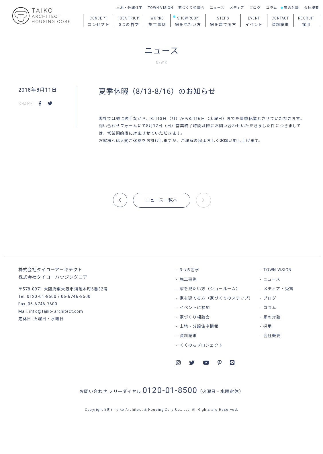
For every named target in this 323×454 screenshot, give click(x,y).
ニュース (217, 8)
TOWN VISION (160, 8)
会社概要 (311, 8)
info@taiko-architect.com (56, 311)
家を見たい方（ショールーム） (210, 288)
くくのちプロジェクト (201, 345)
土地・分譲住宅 (129, 8)
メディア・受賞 (278, 288)
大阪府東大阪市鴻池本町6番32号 (76, 289)
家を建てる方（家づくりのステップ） (216, 298)
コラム (271, 8)
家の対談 (291, 8)
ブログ (255, 8)
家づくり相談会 (191, 8)
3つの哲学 (190, 270)
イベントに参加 (195, 307)
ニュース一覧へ (162, 200)
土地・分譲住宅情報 (199, 326)
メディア (237, 8)
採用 (267, 326)
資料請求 (188, 335)
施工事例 (188, 279)
